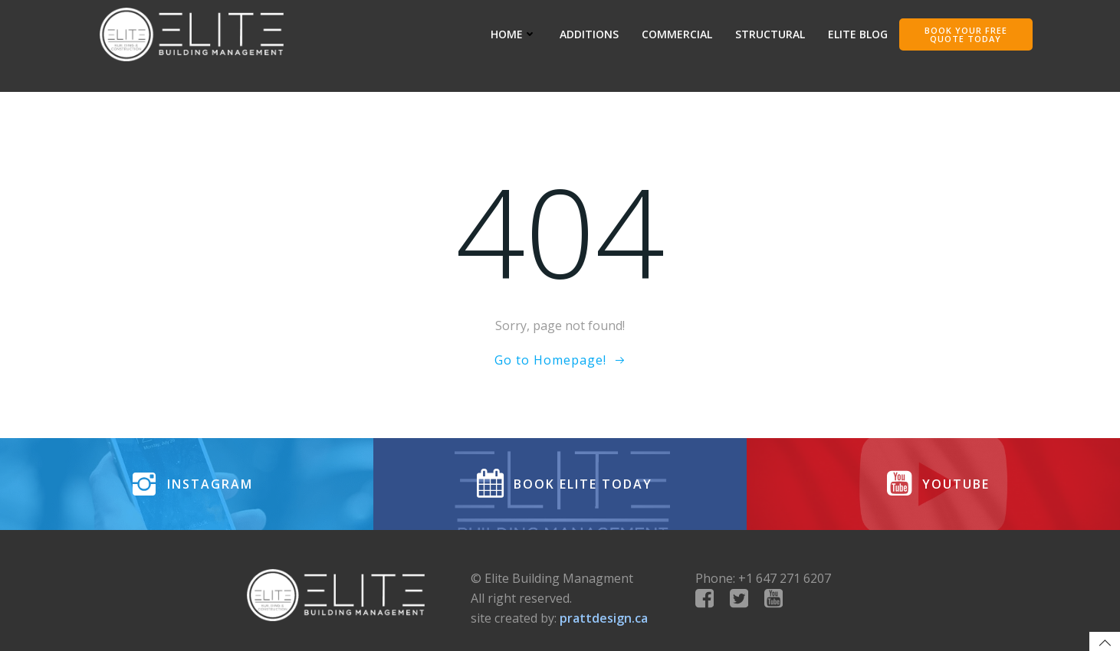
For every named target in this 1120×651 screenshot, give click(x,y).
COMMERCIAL (677, 34)
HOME (514, 34)
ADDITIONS (589, 34)
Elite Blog (858, 34)
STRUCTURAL (770, 34)
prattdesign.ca (604, 618)
